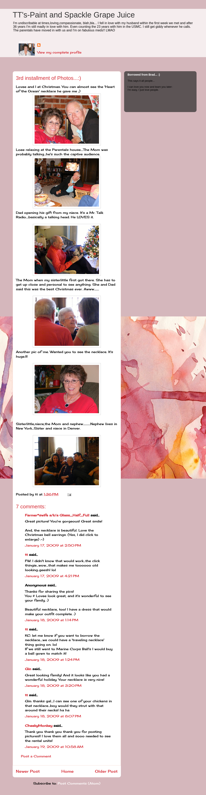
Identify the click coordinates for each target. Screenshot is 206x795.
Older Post (106, 771)
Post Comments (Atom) (79, 783)
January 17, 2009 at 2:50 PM (53, 545)
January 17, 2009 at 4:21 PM (52, 576)
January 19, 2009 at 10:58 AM (54, 747)
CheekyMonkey (38, 726)
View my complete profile (59, 52)
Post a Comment (36, 756)
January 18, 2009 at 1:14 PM (51, 620)
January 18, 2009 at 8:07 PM (53, 716)
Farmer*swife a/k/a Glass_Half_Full (57, 515)
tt (26, 555)
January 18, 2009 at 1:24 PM (52, 660)
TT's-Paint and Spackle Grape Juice (74, 15)
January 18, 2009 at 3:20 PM (53, 686)
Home (67, 771)
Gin (28, 669)
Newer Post (28, 771)
